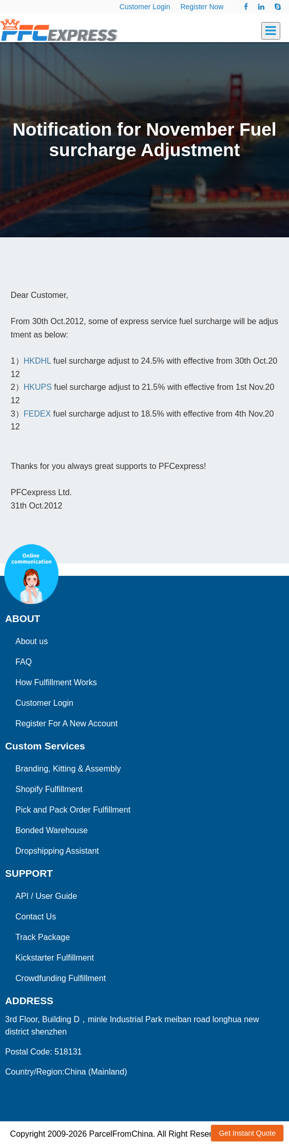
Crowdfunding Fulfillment (60, 978)
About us (31, 641)
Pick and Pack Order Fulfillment (72, 809)
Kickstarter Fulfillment (54, 957)
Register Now (201, 7)
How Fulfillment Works (56, 682)
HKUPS (39, 387)
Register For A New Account (66, 723)
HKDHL (37, 360)
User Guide (56, 896)
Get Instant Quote (247, 1133)
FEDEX (37, 413)
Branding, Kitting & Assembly (68, 768)
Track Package (42, 937)
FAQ (23, 661)
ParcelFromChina (120, 1134)
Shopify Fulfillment (49, 789)
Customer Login (145, 7)
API (22, 896)
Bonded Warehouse (51, 830)
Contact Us (35, 916)
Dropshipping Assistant (57, 851)
